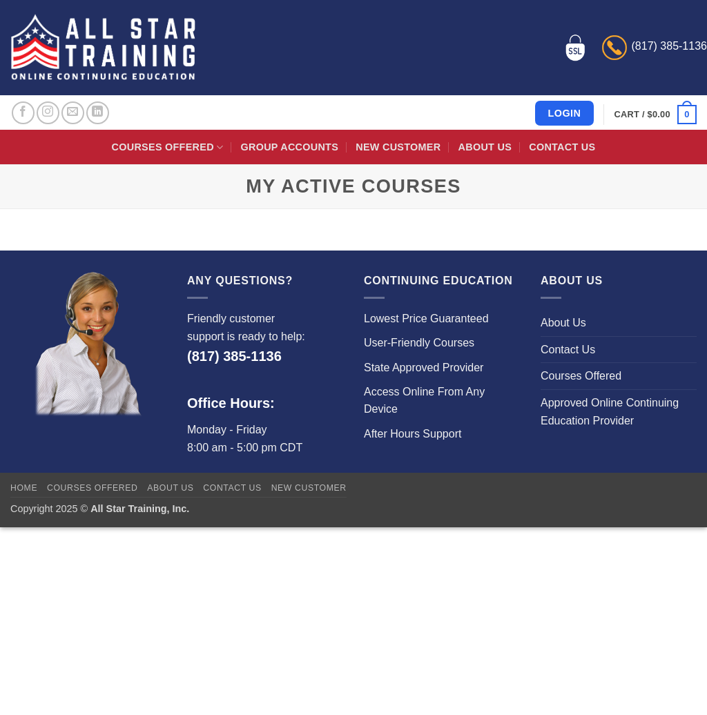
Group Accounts (290, 147)
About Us (485, 147)
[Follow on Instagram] (48, 112)
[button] (655, 114)
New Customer (398, 147)
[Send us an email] (72, 112)
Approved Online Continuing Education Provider (610, 412)
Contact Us (562, 147)
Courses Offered (168, 147)
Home (23, 488)
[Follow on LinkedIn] (97, 112)
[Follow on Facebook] (23, 112)
